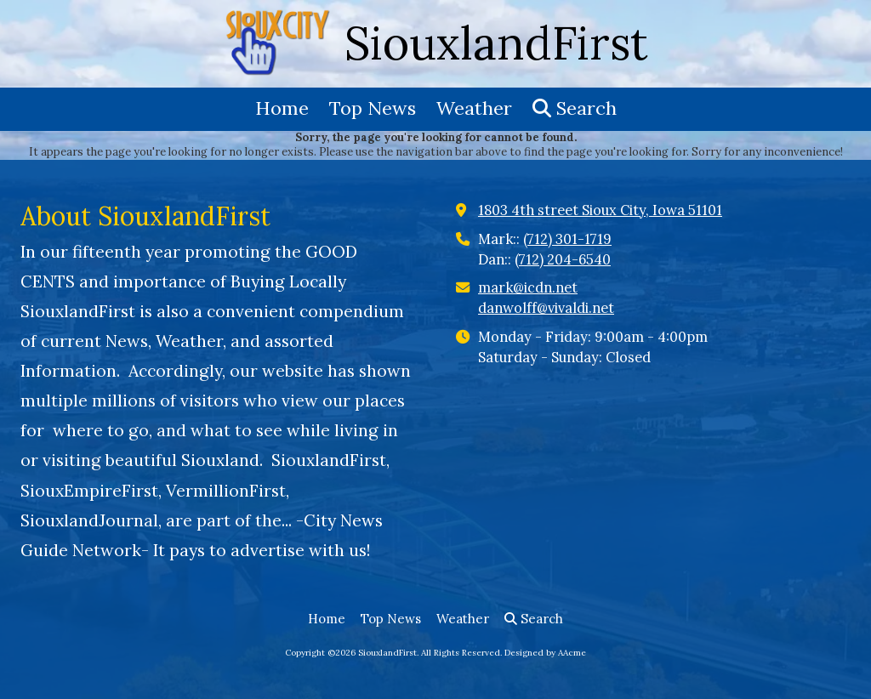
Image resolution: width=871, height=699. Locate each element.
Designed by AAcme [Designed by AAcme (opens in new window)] (545, 652)
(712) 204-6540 (563, 259)
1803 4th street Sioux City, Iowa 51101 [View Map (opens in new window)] (600, 210)
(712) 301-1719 (567, 238)
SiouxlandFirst (496, 43)
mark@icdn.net (528, 287)
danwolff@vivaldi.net (546, 307)
